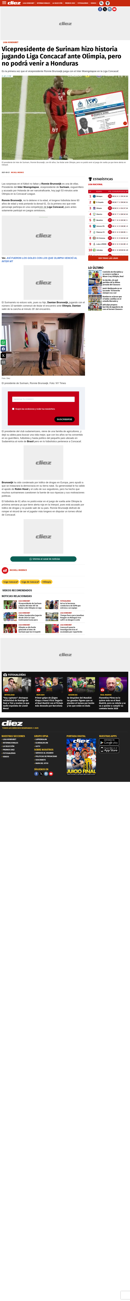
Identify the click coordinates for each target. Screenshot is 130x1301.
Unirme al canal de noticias (46, 559)
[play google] (114, 741)
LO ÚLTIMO (96, 267)
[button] (3, 342)
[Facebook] (36, 774)
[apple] (114, 749)
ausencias (72, 695)
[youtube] (51, 774)
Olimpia (47, 582)
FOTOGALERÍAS (17, 674)
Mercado (40, 695)
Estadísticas (103, 179)
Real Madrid (105, 695)
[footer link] (65, 729)
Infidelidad (9, 695)
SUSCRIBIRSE (64, 419)
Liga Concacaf (11, 582)
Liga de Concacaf (30, 582)
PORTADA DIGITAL (76, 736)
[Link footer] (12, 723)
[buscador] (101, 3)
